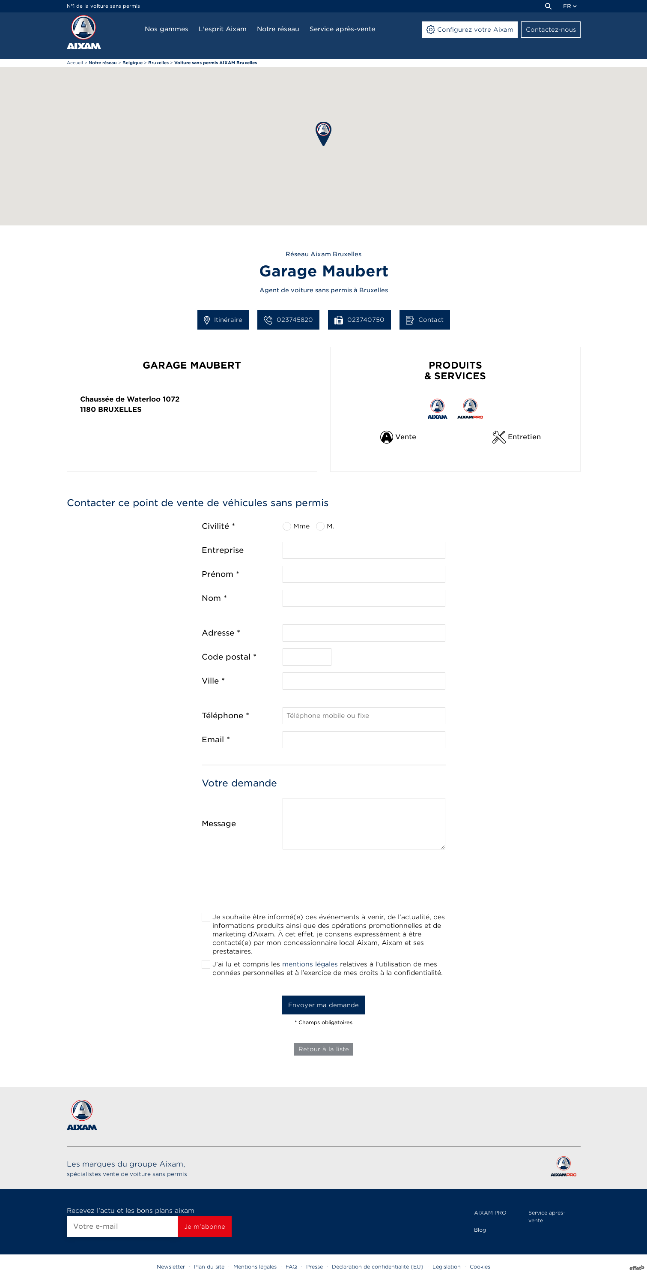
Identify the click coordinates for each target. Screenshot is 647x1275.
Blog (480, 1230)
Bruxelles (120, 409)
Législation (446, 1266)
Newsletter (171, 1266)
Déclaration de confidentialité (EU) (377, 1266)
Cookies (480, 1266)
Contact (425, 320)
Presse (314, 1266)
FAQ (291, 1266)
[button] (323, 134)
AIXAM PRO (490, 1212)
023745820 (288, 320)
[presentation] (324, 883)
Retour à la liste (323, 1049)
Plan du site (209, 1266)
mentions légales (310, 964)
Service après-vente (546, 1216)
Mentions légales (255, 1266)
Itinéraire (223, 320)
